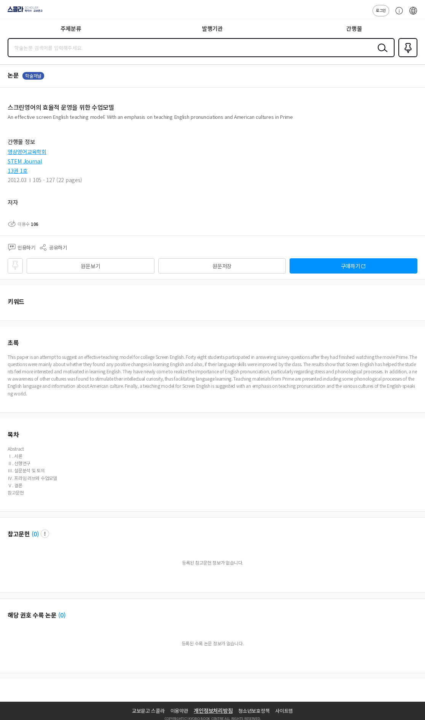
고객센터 (397, 14)
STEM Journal (25, 161)
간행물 (354, 28)
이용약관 (179, 710)
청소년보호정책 (253, 710)
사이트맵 (284, 710)
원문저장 (222, 266)
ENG (413, 14)
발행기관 (212, 28)
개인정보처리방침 (213, 710)
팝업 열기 (45, 534)
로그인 (381, 10)
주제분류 (70, 28)
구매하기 (350, 266)
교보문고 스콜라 (148, 710)
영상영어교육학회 (27, 151)
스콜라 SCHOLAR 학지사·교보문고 (23, 11)
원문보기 (90, 266)
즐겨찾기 (406, 56)
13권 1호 (17, 170)
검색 (381, 53)
